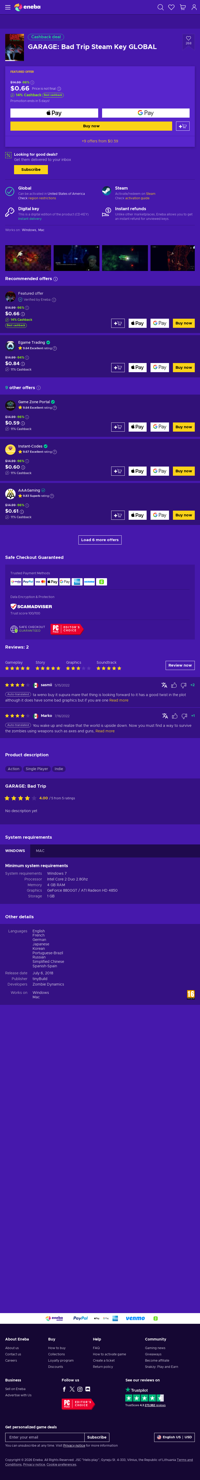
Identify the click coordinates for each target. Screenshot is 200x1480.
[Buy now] (54, 113)
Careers (11, 1360)
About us (12, 1348)
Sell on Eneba (15, 1389)
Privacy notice (74, 1445)
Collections (56, 1354)
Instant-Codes (30, 446)
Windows (41, 1264)
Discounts (55, 1366)
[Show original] (164, 956)
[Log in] (194, 7)
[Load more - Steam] (106, 191)
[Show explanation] (55, 348)
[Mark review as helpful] (174, 957)
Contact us (13, 1354)
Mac (36, 1269)
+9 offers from (100, 141)
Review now (180, 937)
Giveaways (153, 1354)
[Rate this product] (21, 1070)
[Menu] (7, 7)
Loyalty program (61, 1360)
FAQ (96, 1348)
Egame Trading (31, 343)
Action (13, 1041)
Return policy (103, 1366)
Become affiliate (157, 1360)
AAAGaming (29, 490)
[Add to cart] (183, 126)
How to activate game (109, 1354)
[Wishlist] (171, 7)
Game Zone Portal (34, 402)
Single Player (37, 1041)
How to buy (57, 1348)
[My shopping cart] (183, 7)
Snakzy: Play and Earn (161, 1366)
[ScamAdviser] (31, 606)
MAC (40, 1123)
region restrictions (42, 198)
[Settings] (174, 1437)
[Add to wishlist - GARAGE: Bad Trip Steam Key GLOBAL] (188, 42)
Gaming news (155, 1348)
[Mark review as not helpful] (183, 957)
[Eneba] (27, 7)
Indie (59, 1041)
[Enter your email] (45, 1437)
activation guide (137, 198)
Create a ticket (104, 1360)
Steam (150, 193)
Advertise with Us (18, 1395)
